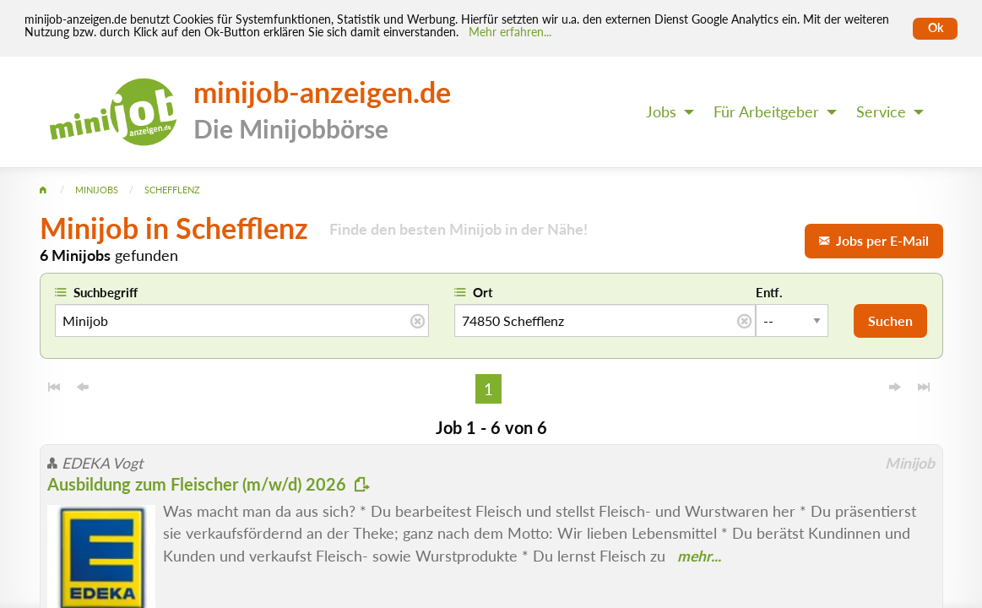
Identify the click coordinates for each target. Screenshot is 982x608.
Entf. (769, 292)
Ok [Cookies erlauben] (935, 28)
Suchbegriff (105, 292)
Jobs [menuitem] (661, 112)
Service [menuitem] (881, 112)
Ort (483, 292)
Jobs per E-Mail (874, 240)
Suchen (890, 320)
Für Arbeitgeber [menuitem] (766, 112)
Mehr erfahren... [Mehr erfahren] (510, 32)
